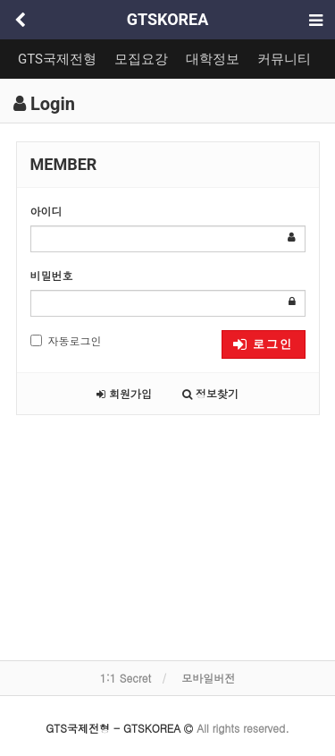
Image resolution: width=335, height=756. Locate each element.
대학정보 (212, 59)
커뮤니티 (284, 59)
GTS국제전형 (57, 59)
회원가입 (124, 393)
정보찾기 (210, 393)
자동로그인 (66, 340)
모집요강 (141, 59)
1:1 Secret (125, 677)
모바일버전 (208, 677)
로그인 (263, 344)
